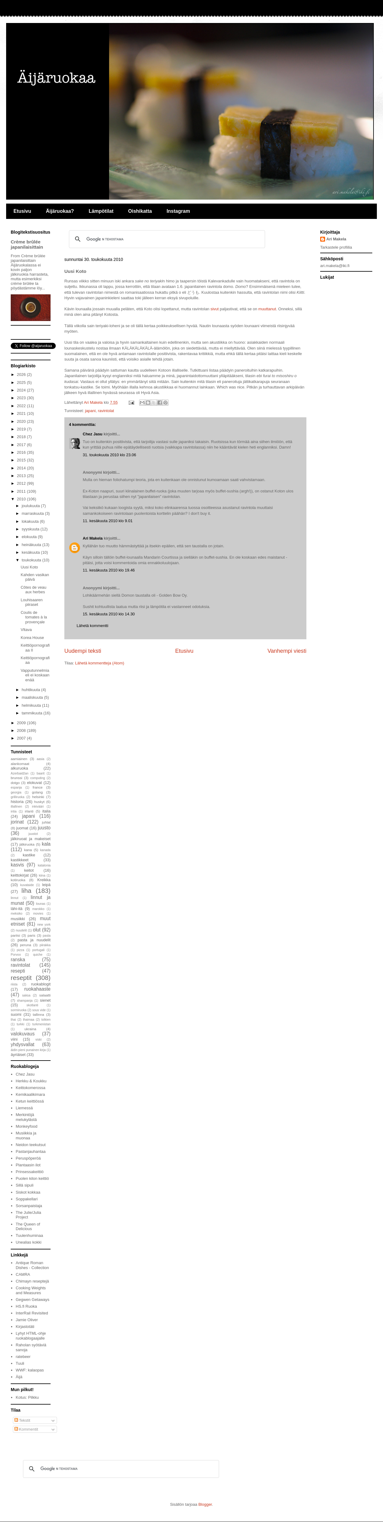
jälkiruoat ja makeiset (31, 838)
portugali (38, 950)
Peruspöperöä (28, 1158)
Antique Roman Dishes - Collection (32, 1265)
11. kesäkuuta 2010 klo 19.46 (109, 570)
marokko (38, 909)
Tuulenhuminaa (29, 1235)
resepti (18, 970)
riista (14, 984)
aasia (40, 759)
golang (37, 792)
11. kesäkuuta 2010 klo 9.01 (108, 520)
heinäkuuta (32, 544)
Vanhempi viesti (286, 651)
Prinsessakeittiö (30, 1171)
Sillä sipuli (24, 1185)
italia (46, 811)
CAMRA (23, 1274)
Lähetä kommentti (92, 625)
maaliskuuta (33, 697)
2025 (22, 382)
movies (38, 913)
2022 (22, 405)
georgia (16, 792)
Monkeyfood (26, 1126)
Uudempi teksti (82, 651)
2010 (22, 499)
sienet (45, 1000)
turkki (20, 1024)
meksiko (16, 913)
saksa (26, 995)
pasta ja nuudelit (34, 940)
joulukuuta (31, 505)
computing (37, 778)
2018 (22, 436)
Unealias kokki (28, 1242)
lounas (40, 903)
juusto (44, 827)
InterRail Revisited (32, 1313)
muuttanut (267, 309)
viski (38, 1039)
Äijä (19, 1377)
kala (46, 844)
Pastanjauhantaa (31, 1151)
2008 (22, 730)
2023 (22, 398)
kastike (29, 855)
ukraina (30, 1029)
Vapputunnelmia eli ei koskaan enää (35, 675)
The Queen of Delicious (28, 1226)
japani (90, 410)
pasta (47, 935)
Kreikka (44, 880)
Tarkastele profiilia (336, 247)
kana (28, 850)
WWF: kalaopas (30, 1370)
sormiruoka (18, 1010)
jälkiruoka (26, 844)
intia (14, 811)
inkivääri (38, 806)
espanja (16, 787)
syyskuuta (31, 529)
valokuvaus (23, 1033)
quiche (38, 954)
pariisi (15, 935)
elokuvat (34, 782)
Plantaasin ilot (28, 1165)
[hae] (166, 239)
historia (17, 801)
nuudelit (21, 930)
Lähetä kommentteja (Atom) (99, 663)
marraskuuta (33, 513)
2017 (22, 444)
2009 (22, 723)
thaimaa (28, 1019)
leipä (46, 884)
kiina (42, 875)
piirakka (45, 945)
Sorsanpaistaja (29, 1205)
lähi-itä (16, 908)
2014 (22, 468)
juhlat (46, 822)
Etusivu (22, 211)
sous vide (39, 1010)
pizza (20, 950)
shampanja (24, 1000)
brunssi (16, 778)
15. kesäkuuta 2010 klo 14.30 (109, 614)
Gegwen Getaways (32, 1299)
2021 (22, 413)
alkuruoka (19, 768)
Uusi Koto (29, 567)
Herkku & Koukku (31, 1081)
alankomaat (20, 764)
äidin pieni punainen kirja (28, 1050)
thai (13, 1019)
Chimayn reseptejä (32, 1281)
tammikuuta (33, 713)
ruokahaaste (37, 989)
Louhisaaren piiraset (32, 602)
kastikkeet (19, 860)
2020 (22, 421)
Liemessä (24, 1108)
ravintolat (106, 410)
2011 (22, 491)
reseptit (21, 977)
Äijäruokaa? (60, 211)
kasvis (17, 864)
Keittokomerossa (30, 1087)
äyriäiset (18, 1054)
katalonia (44, 865)
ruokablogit (41, 984)
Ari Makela (93, 538)
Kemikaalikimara (30, 1094)
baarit (40, 773)
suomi (16, 1014)
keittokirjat (20, 875)
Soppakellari (27, 1199)
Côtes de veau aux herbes (33, 590)
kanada (45, 850)
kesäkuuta (31, 552)
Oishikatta (140, 211)
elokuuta (30, 536)
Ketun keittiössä (30, 1101)
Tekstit (22, 1420)
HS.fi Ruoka (26, 1306)
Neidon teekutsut (31, 1144)
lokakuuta (31, 521)
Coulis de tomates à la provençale (34, 617)
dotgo (15, 783)
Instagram (178, 211)
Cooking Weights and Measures (31, 1290)
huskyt (39, 802)
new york (44, 924)
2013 (22, 475)
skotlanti (32, 1005)
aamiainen (19, 759)
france (38, 787)
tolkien (46, 1019)
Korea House (32, 637)
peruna (25, 945)
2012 (22, 483)
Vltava (26, 629)
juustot (33, 834)
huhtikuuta (31, 689)
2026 (22, 374)
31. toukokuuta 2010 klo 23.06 (109, 455)
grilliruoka (17, 797)
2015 (22, 460)
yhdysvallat (22, 1044)
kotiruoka (18, 880)
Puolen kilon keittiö (32, 1178)
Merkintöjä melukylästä (26, 1117)
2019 (22, 429)
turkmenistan (41, 1024)
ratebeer (23, 1356)
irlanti (29, 811)
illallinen (16, 806)
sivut (214, 309)
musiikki (18, 918)
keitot (29, 870)
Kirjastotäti (25, 1326)
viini (14, 1039)
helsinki (38, 797)
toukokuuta (32, 560)
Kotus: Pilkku (27, 1397)
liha (26, 890)
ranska (18, 959)
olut (36, 929)
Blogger (205, 1504)
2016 (22, 452)
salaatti (45, 995)
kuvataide (27, 885)
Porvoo (16, 954)
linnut (14, 898)
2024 (22, 390)
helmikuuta (32, 705)
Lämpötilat (101, 211)
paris (31, 935)
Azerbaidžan (19, 773)
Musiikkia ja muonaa (26, 1135)
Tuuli (20, 1363)
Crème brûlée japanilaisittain (27, 244)
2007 (22, 738)
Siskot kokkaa (28, 1192)
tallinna (38, 1014)
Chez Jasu (92, 434)
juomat (22, 828)
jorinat (17, 821)
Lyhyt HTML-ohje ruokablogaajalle (31, 1335)
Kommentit (26, 1429)
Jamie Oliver (27, 1319)
